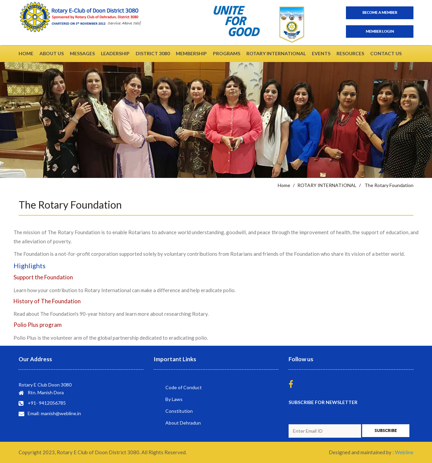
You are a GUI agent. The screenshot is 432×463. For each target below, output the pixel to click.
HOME (26, 53)
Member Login (380, 31)
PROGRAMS (226, 53)
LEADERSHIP (115, 53)
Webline (404, 452)
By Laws (174, 399)
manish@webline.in (61, 413)
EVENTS (321, 53)
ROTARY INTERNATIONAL (276, 53)
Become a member (379, 12)
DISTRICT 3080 (153, 53)
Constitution (179, 411)
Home (284, 185)
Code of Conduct (183, 387)
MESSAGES (82, 53)
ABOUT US (51, 53)
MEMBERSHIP (191, 53)
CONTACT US (386, 53)
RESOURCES (350, 53)
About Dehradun (183, 423)
